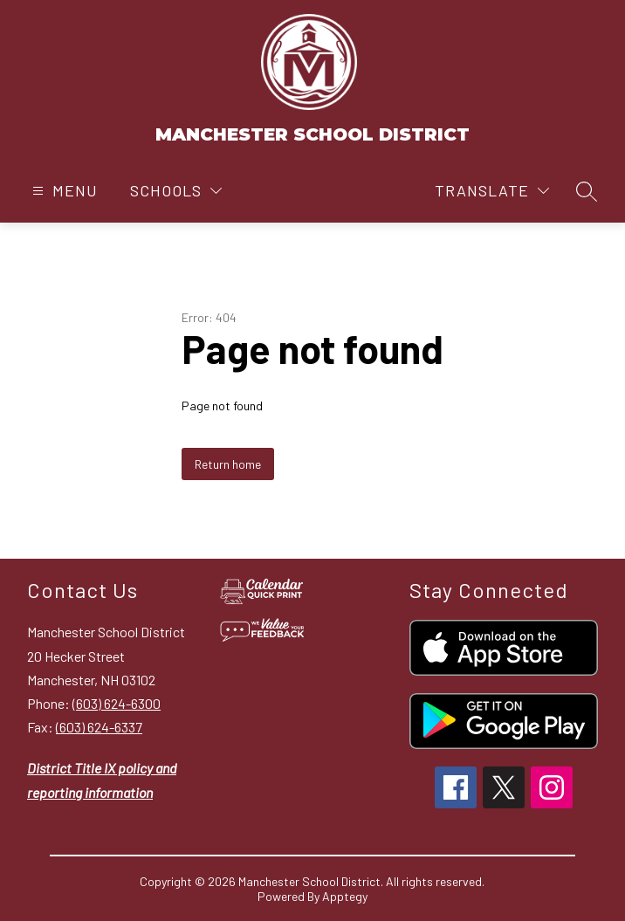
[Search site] (586, 191)
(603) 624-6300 (116, 703)
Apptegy (344, 896)
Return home (228, 464)
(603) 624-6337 (99, 726)
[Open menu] (63, 191)
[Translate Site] (491, 191)
